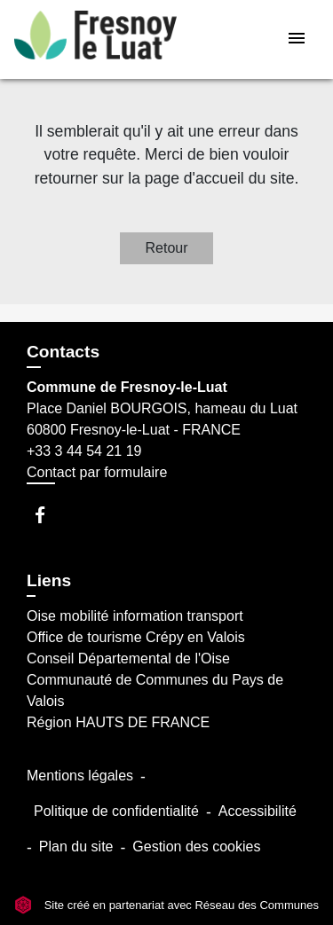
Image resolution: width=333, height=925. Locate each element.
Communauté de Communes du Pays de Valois (155, 690)
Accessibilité (257, 811)
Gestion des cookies (196, 846)
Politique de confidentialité (116, 811)
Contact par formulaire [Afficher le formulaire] (97, 472)
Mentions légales (80, 775)
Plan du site (76, 846)
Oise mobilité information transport (135, 615)
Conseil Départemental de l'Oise (128, 658)
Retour (166, 247)
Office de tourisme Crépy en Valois (136, 637)
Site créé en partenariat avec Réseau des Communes (166, 905)
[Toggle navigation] (296, 39)
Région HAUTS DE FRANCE (118, 722)
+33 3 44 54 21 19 (84, 451)
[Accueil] (95, 39)
